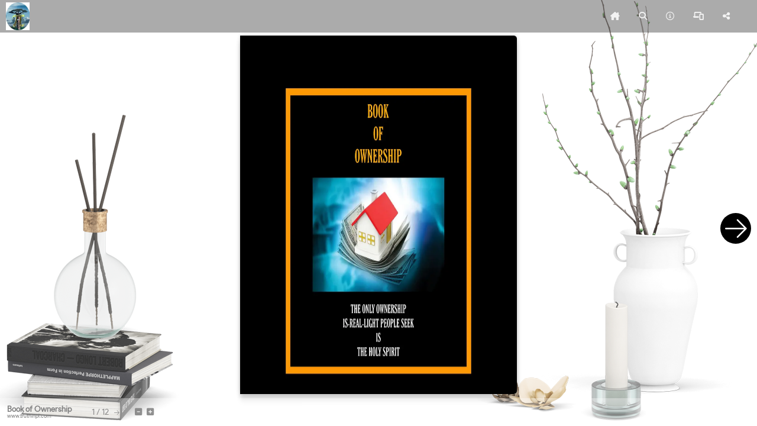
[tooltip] (615, 16)
